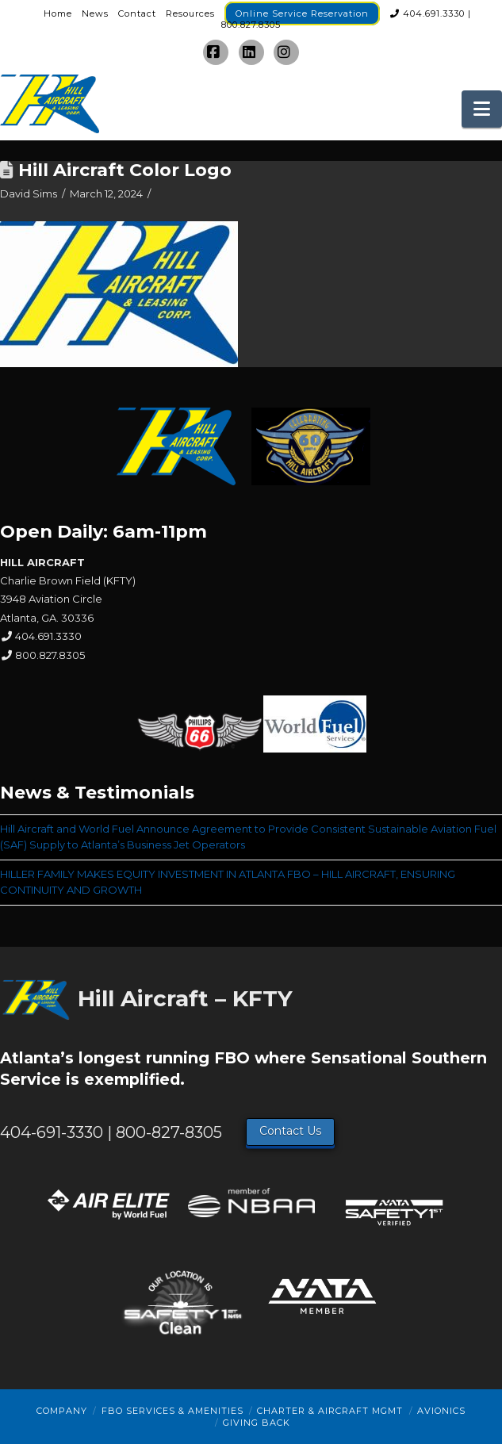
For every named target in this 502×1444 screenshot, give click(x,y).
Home (58, 13)
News (95, 13)
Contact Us (290, 1131)
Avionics (441, 1410)
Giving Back (256, 1422)
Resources (190, 13)
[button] (482, 109)
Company (61, 1410)
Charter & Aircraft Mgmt (330, 1410)
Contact (137, 13)
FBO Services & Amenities (172, 1410)
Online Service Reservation (302, 13)
